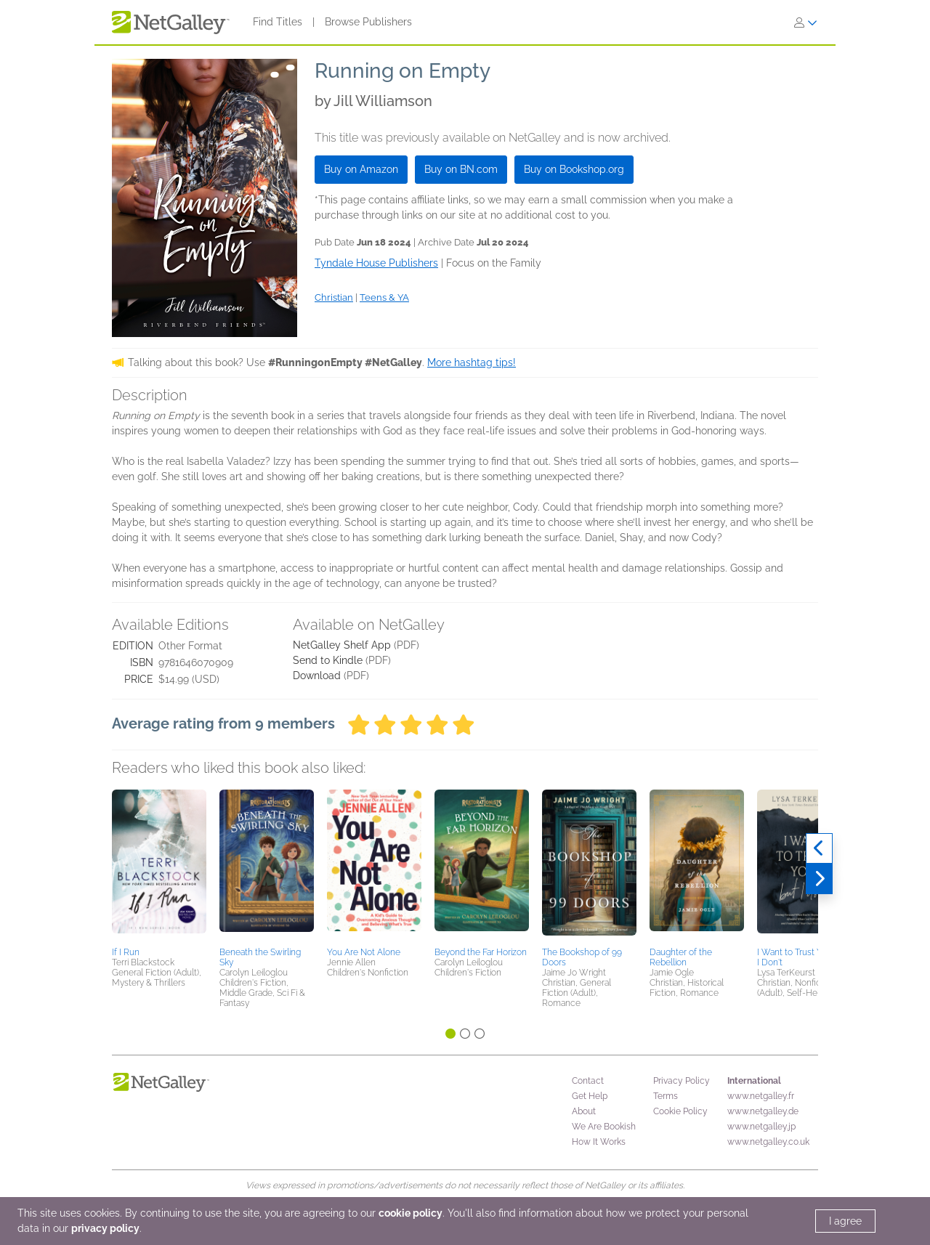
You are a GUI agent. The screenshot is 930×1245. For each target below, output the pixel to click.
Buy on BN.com (461, 169)
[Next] (819, 879)
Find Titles (277, 22)
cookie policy (410, 1213)
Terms (665, 1096)
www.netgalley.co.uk (768, 1142)
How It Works (599, 1142)
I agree (845, 1221)
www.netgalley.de (762, 1111)
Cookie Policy (680, 1111)
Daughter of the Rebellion (681, 957)
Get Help (589, 1096)
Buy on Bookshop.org (574, 169)
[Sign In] (806, 22)
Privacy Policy (681, 1081)
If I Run (126, 952)
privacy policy (105, 1228)
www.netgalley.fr (760, 1096)
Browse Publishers (368, 22)
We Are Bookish (604, 1127)
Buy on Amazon (361, 169)
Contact (588, 1081)
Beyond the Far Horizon (480, 952)
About (584, 1111)
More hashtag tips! (471, 362)
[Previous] (819, 848)
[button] (159, 866)
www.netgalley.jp (761, 1127)
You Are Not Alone (363, 952)
